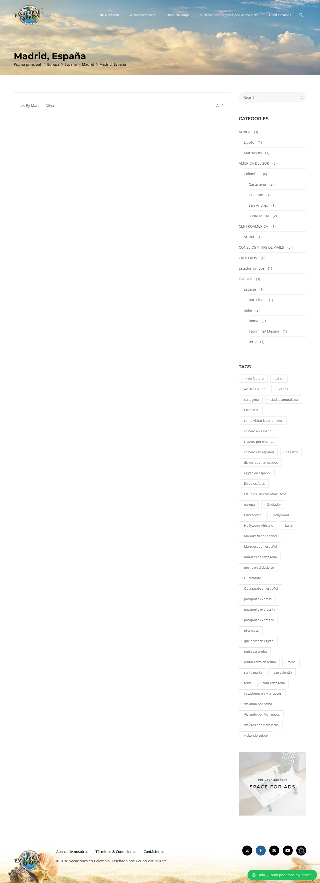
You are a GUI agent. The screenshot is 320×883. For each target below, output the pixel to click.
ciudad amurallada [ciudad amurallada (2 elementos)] (284, 399)
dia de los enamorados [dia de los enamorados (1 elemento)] (261, 462)
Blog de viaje (177, 15)
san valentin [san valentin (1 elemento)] (283, 672)
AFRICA (244, 131)
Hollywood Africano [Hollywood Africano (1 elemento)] (258, 525)
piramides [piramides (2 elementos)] (251, 630)
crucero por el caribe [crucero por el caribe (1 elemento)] (259, 441)
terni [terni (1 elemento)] (247, 683)
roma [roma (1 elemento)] (292, 662)
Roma (253, 320)
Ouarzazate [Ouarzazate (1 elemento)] (252, 578)
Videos (206, 15)
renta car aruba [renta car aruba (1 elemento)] (255, 651)
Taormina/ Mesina (264, 331)
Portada (109, 15)
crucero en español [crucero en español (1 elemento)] (258, 431)
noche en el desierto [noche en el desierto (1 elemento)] (259, 567)
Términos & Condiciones (116, 851)
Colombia (252, 173)
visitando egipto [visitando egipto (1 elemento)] (256, 735)
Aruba (249, 236)
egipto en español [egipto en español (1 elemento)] (257, 473)
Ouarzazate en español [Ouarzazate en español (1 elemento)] (261, 588)
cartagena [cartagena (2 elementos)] (251, 399)
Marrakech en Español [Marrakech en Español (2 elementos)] (260, 536)
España (250, 289)
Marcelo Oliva (42, 105)
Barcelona (257, 299)
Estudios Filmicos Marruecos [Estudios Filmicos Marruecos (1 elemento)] (265, 494)
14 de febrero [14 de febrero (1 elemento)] (254, 378)
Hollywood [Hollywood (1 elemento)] (281, 515)
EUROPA (245, 278)
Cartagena (257, 184)
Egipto (249, 142)
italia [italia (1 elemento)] (288, 525)
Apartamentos (142, 15)
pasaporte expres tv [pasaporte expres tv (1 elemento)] (259, 620)
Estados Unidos (251, 268)
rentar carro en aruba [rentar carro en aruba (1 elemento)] (260, 662)
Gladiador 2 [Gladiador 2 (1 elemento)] (252, 515)
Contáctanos (280, 15)
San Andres (258, 205)
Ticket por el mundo (240, 15)
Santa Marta (259, 215)
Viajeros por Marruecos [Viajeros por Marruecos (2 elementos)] (261, 725)
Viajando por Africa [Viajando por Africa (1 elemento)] (258, 704)
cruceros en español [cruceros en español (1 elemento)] (259, 452)
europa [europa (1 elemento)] (249, 504)
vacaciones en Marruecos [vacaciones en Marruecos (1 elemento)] (263, 693)
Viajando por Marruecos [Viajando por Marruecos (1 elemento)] (262, 714)
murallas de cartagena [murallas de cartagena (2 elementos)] (260, 557)
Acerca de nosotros (72, 851)
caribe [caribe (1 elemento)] (283, 389)
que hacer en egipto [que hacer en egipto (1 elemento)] (259, 641)
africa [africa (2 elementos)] (280, 378)
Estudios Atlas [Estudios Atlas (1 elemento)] (254, 483)
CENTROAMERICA (253, 226)
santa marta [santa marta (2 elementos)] (253, 672)
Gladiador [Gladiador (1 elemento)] (273, 504)
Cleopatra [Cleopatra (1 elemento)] (251, 410)
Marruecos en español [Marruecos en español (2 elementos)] (260, 546)
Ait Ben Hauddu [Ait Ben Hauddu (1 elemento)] (256, 389)
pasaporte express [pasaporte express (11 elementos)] (258, 599)
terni (253, 341)
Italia (248, 310)
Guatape (256, 194)
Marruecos (253, 152)
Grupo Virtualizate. (152, 861)
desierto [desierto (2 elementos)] (292, 452)
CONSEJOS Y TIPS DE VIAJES (261, 247)
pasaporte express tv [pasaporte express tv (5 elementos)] (259, 609)
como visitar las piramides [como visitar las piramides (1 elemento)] (263, 420)
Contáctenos (154, 851)
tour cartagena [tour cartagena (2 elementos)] (274, 683)
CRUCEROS (248, 257)
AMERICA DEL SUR (254, 163)
